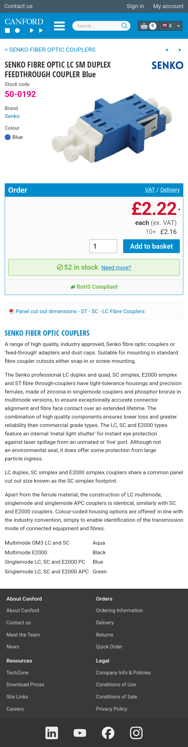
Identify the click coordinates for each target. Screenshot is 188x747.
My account (168, 6)
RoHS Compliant (94, 287)
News (13, 647)
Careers (15, 709)
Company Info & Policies (123, 673)
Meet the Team (23, 635)
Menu (59, 26)
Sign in (135, 6)
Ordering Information (119, 610)
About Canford (23, 610)
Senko (12, 116)
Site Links (17, 697)
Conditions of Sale (116, 697)
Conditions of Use (116, 685)
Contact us (18, 6)
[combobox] (101, 26)
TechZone (18, 673)
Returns (104, 635)
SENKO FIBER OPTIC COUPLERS (47, 333)
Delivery (170, 190)
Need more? (116, 268)
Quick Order (109, 647)
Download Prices (25, 685)
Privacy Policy (111, 709)
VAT (150, 190)
